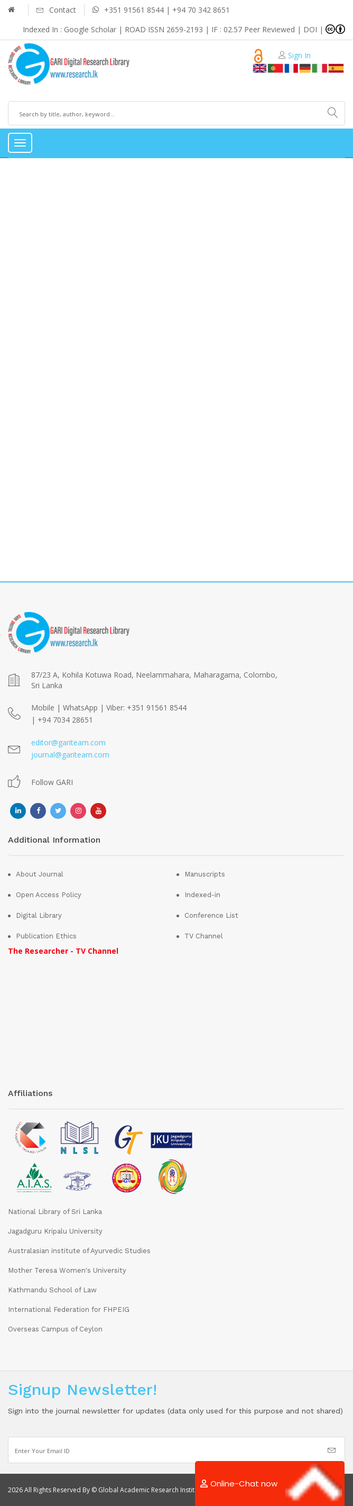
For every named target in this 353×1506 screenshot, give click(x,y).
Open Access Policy (48, 895)
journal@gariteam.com (70, 755)
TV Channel (203, 936)
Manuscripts (204, 874)
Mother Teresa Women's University (67, 1270)
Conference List (211, 915)
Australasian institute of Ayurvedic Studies (79, 1251)
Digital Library (39, 915)
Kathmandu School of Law (52, 1290)
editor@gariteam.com (68, 742)
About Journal (39, 874)
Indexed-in (202, 895)
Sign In (299, 55)
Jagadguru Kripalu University (55, 1231)
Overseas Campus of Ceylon (55, 1329)
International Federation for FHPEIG (68, 1309)
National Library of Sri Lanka (55, 1212)
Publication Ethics (46, 936)
